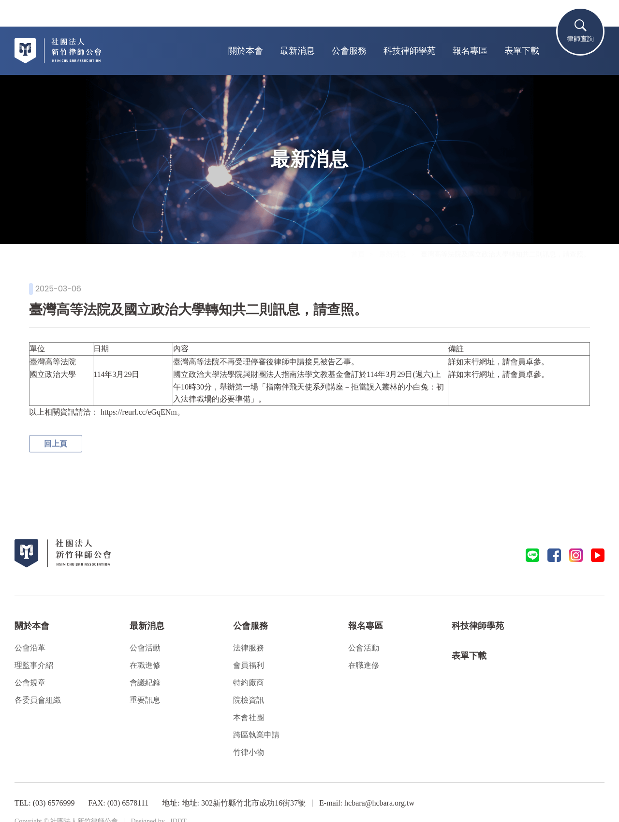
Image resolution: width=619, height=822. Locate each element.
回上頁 (55, 446)
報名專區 (470, 51)
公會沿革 (30, 648)
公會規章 (30, 682)
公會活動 (145, 648)
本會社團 (248, 717)
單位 (37, 348)
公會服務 (349, 51)
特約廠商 (248, 682)
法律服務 (248, 648)
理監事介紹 (34, 665)
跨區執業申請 (256, 735)
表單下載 (521, 51)
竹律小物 (248, 752)
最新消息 (297, 51)
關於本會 (245, 51)
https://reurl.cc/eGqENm (139, 411)
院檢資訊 (248, 700)
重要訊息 (145, 700)
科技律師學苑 (409, 51)
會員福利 (248, 665)
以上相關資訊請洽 (60, 411)
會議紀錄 (145, 682)
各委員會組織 (38, 700)
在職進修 (145, 665)
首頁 (358, 263)
